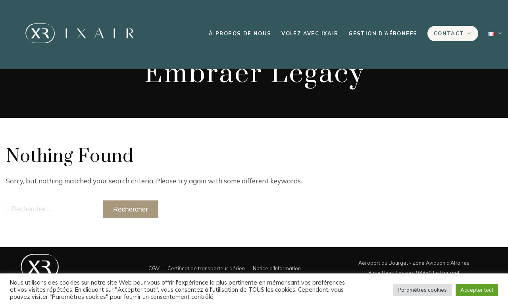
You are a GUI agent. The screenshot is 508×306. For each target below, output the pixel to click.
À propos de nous (240, 33)
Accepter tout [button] (476, 290)
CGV (154, 268)
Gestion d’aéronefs (382, 33)
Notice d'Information (277, 268)
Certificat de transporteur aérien (206, 268)
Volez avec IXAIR (309, 33)
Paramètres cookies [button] (422, 290)
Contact (449, 33)
